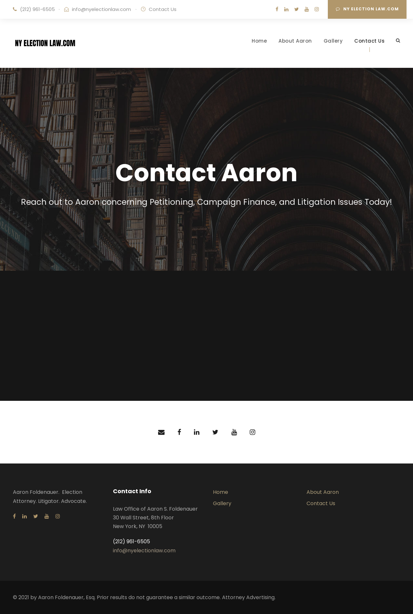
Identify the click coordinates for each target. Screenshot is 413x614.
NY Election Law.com (367, 9)
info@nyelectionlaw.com (101, 9)
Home (259, 40)
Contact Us (369, 40)
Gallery (333, 40)
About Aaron (295, 40)
